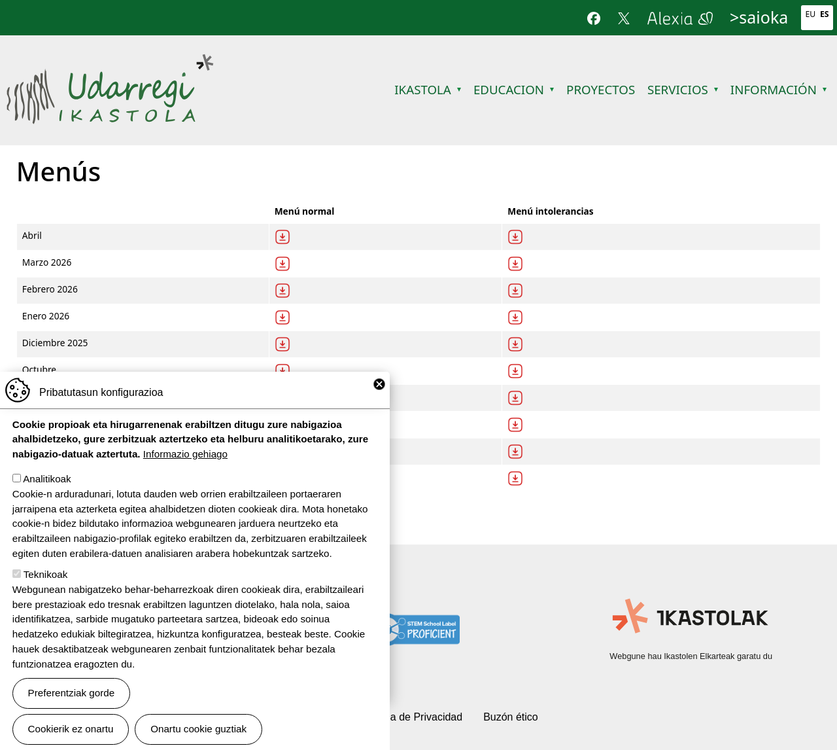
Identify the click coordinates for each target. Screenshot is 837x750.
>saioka (759, 17)
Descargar (282, 237)
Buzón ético (510, 717)
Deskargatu (515, 237)
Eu (810, 14)
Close (379, 384)
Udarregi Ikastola (109, 62)
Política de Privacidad (412, 717)
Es (824, 14)
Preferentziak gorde (71, 692)
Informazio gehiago (185, 453)
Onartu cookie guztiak (198, 728)
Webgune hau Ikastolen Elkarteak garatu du (690, 656)
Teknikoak (46, 574)
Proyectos (600, 89)
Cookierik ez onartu (71, 728)
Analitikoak (47, 478)
